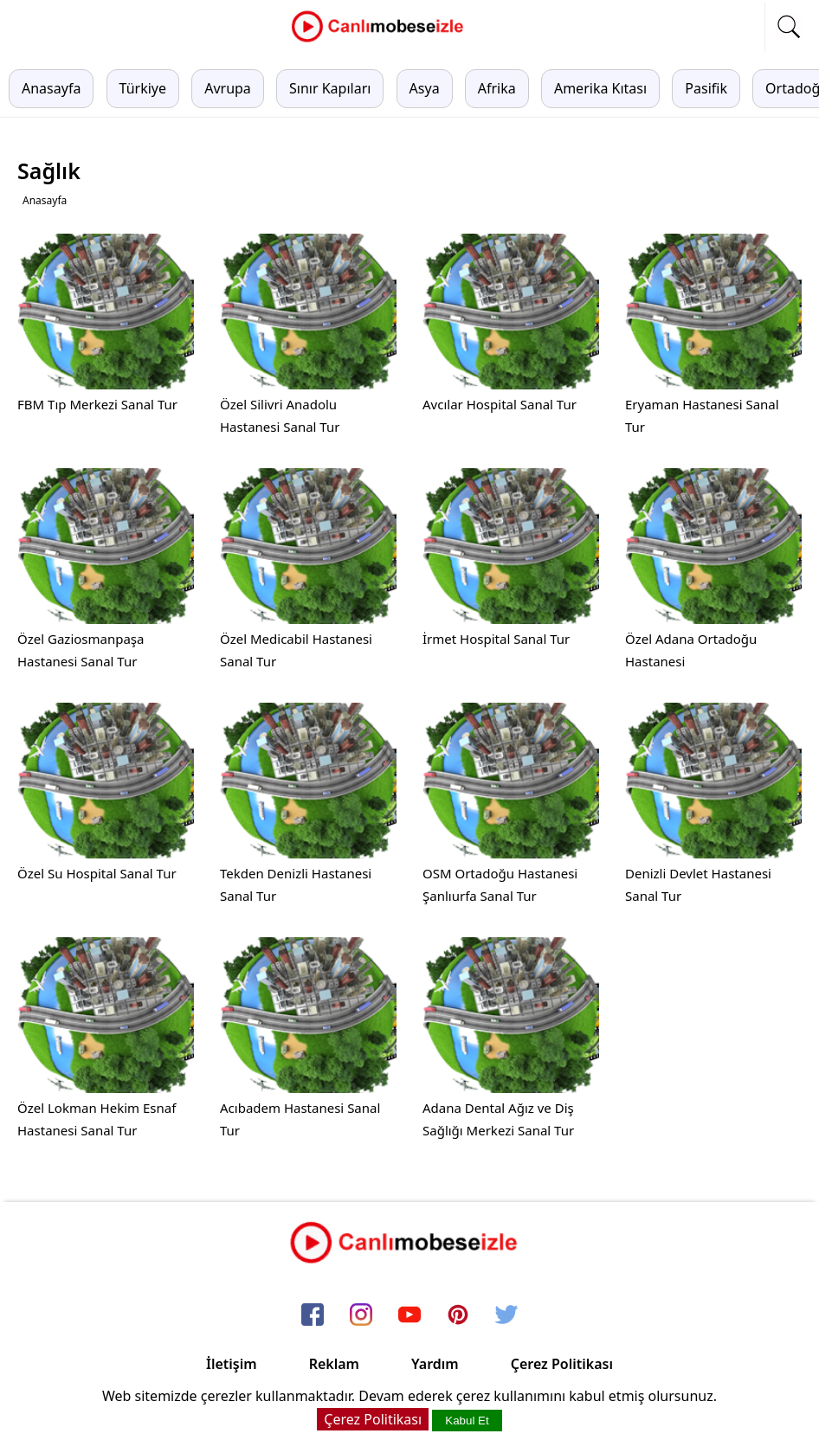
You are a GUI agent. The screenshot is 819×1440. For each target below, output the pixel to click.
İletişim (231, 1363)
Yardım (435, 1363)
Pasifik (706, 88)
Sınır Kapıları (330, 88)
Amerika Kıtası (600, 88)
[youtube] (409, 1315)
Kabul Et (466, 1420)
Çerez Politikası (562, 1363)
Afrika (497, 88)
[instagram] (361, 1315)
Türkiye (142, 88)
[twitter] (506, 1315)
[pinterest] (458, 1315)
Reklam (334, 1363)
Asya (425, 88)
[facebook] (312, 1315)
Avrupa (227, 88)
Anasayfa (51, 88)
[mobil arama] (789, 27)
